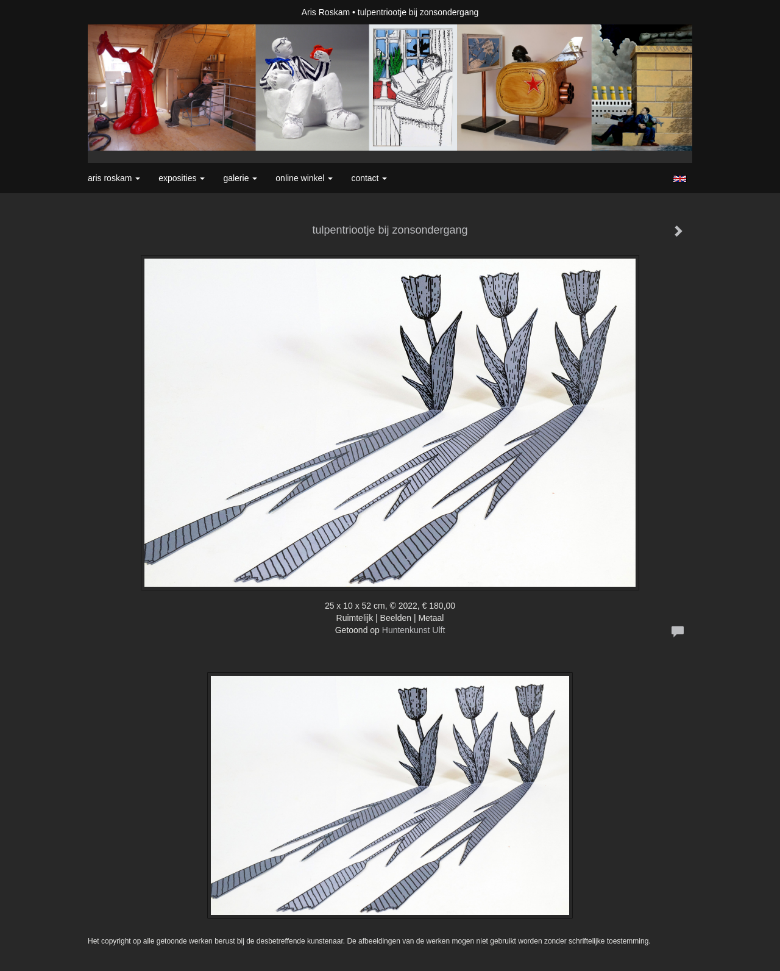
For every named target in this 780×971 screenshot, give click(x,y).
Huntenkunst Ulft (413, 630)
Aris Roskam (326, 12)
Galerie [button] (240, 178)
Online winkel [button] (304, 178)
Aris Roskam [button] (114, 178)
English (680, 178)
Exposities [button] (181, 178)
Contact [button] (369, 178)
